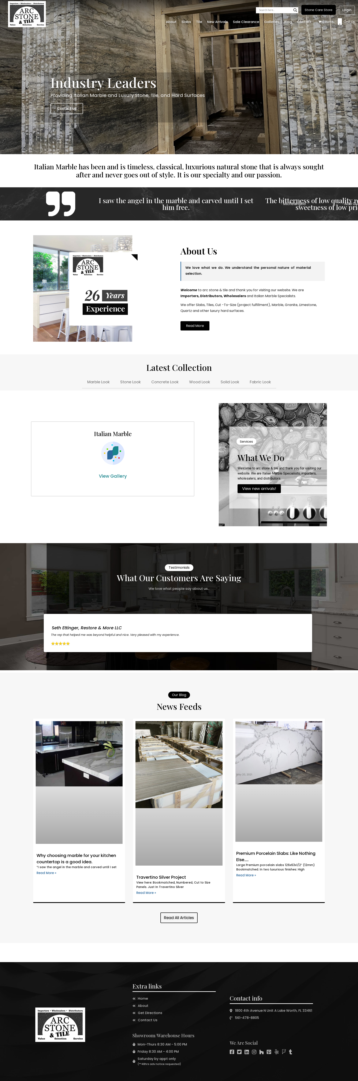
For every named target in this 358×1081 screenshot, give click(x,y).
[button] (318, 10)
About (171, 21)
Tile (199, 21)
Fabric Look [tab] (260, 382)
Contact (304, 21)
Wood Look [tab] (199, 382)
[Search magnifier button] (295, 10)
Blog (288, 21)
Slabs (186, 21)
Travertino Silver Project (161, 877)
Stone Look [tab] (130, 382)
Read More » (46, 873)
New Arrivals (217, 21)
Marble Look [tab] (98, 382)
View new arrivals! (259, 488)
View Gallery (113, 476)
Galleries (271, 21)
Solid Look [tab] (230, 382)
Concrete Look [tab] (165, 382)
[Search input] (275, 10)
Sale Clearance (246, 21)
